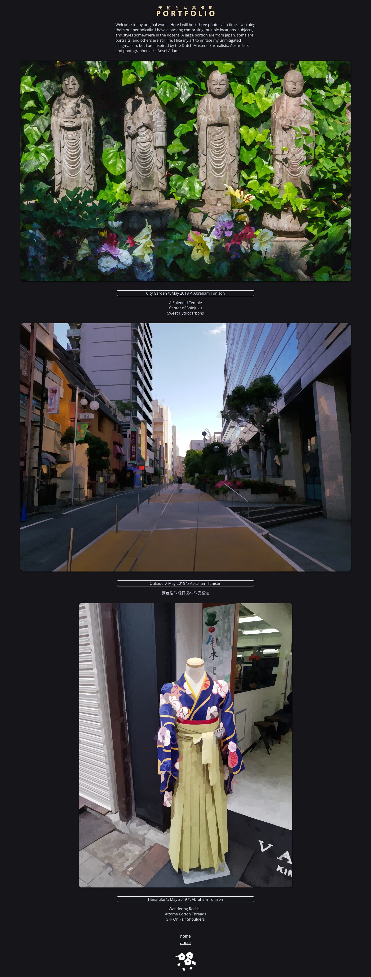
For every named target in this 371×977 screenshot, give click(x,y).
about (185, 942)
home (185, 936)
